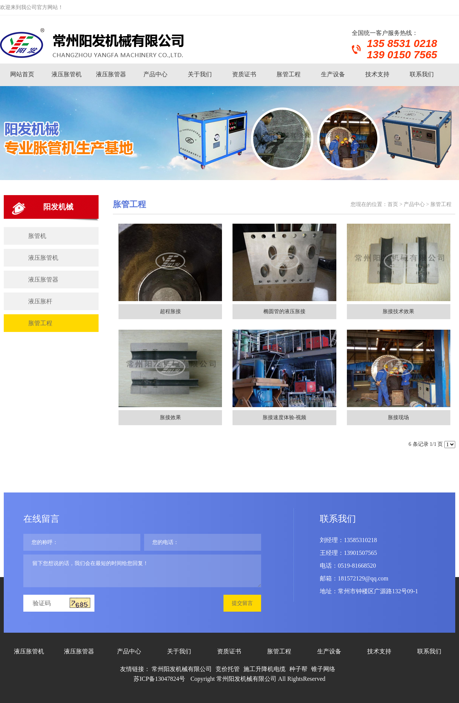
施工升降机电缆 (264, 669)
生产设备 (333, 74)
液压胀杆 (40, 301)
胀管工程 (289, 74)
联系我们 (422, 74)
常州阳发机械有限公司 (182, 669)
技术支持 (377, 74)
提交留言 (242, 603)
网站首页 (22, 74)
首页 (393, 204)
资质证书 (244, 74)
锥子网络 (323, 669)
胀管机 (37, 236)
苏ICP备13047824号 (159, 679)
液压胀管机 (67, 74)
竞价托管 (228, 669)
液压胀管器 (111, 74)
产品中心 (155, 74)
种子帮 (298, 669)
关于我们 (200, 74)
